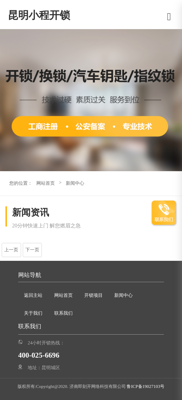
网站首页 (45, 183)
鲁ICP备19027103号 (145, 386)
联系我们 (63, 313)
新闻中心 (75, 183)
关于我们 (33, 313)
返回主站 (33, 295)
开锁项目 (93, 295)
